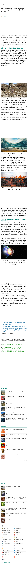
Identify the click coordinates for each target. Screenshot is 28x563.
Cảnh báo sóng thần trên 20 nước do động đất (11, 348)
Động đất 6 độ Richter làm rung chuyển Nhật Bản (11, 350)
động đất (7, 339)
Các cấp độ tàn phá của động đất (18, 340)
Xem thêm (25, 423)
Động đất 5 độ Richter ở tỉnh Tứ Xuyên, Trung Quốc (12, 344)
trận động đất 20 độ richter (6, 340)
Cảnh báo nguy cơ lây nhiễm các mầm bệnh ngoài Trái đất (13, 352)
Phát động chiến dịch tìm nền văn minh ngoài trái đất (12, 345)
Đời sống (4, 16)
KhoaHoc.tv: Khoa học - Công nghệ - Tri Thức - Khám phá (7, 2)
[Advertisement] (14, 26)
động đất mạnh (13, 339)
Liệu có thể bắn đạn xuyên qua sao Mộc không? (13, 326)
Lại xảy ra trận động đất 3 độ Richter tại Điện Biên (11, 347)
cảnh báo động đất (20, 339)
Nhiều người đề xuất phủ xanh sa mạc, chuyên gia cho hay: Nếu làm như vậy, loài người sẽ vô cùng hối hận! (14, 329)
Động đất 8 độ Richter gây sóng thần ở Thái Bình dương (13, 351)
